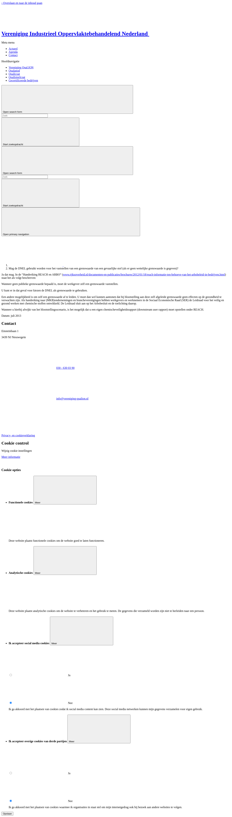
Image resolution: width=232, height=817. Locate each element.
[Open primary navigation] (70, 221)
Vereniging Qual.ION (21, 67)
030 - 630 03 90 (65, 367)
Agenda (13, 51)
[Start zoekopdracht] (40, 132)
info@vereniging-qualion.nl (72, 398)
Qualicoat (14, 73)
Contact (13, 55)
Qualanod (14, 70)
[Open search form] (67, 99)
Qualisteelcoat (17, 77)
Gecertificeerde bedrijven (23, 80)
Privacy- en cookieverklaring (18, 435)
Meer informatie (10, 456)
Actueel (13, 48)
